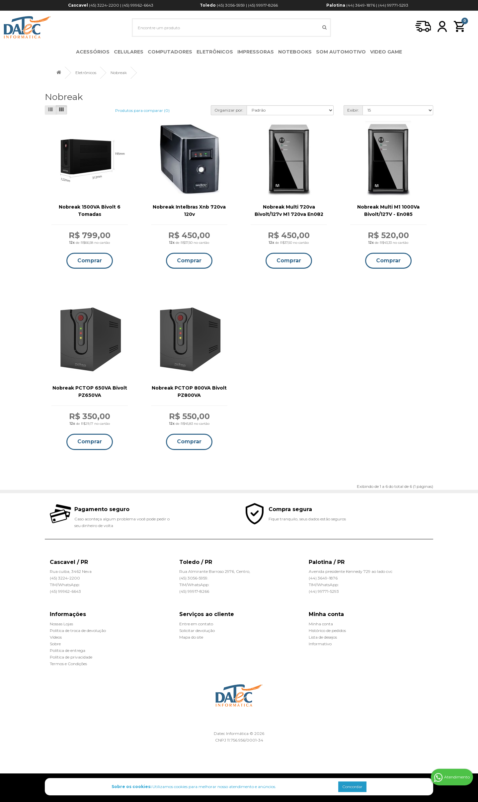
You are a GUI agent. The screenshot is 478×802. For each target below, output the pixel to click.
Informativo (320, 643)
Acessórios (93, 52)
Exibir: (353, 110)
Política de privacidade (71, 657)
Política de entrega (67, 650)
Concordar (352, 786)
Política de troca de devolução (78, 630)
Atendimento (452, 777)
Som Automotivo (341, 52)
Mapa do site (191, 637)
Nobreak (119, 72)
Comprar (89, 260)
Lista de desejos (323, 637)
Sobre (55, 643)
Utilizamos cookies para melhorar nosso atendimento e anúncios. (194, 786)
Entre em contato (196, 623)
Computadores (170, 52)
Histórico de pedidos (327, 630)
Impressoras (255, 52)
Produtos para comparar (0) (142, 110)
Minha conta (321, 623)
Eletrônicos (215, 52)
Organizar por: (228, 110)
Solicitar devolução (197, 630)
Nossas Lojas (61, 623)
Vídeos (56, 637)
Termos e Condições (68, 663)
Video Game (386, 52)
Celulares (128, 52)
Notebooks (295, 52)
